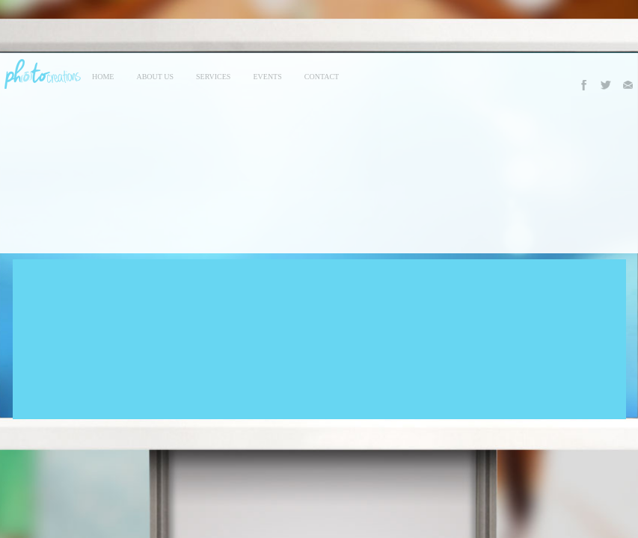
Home (103, 76)
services (213, 76)
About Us (155, 76)
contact (321, 76)
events (267, 76)
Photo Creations (40, 74)
